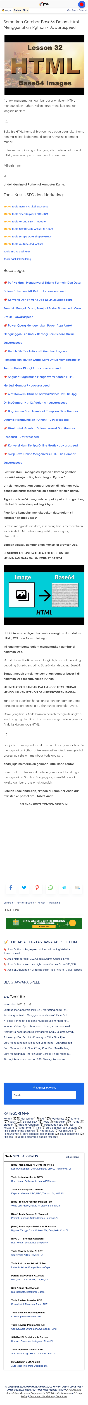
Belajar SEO (29, 1121)
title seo (8, 1136)
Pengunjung (11, 1133)
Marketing (26, 1118)
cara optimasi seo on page (38, 1133)
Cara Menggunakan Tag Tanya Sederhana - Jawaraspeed (38, 1042)
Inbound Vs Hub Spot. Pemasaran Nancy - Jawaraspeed (37, 1026)
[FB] (11, 889)
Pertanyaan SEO (53, 1124)
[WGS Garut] (44, 930)
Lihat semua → (74, 1157)
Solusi (12, 1121)
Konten (8, 1118)
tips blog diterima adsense (19, 1130)
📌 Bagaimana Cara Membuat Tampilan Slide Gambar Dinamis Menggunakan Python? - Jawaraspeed (41, 415)
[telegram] (64, 889)
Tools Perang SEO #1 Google (25, 221)
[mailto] (77, 889)
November (10, 1004)
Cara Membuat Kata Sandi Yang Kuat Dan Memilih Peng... (37, 1048)
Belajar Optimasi (29, 1124)
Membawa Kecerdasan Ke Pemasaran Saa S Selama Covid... (39, 1031)
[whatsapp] (51, 889)
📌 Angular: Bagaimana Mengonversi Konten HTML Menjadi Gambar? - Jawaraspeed (39, 381)
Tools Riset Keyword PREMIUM (26, 214)
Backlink (60, 1121)
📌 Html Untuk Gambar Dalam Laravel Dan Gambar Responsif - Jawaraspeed (39, 432)
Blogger (8, 1124)
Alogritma (24, 1127)
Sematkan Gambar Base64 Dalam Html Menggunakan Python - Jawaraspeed (41, 24)
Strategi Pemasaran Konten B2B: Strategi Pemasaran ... (36, 1059)
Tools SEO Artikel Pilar (17, 251)
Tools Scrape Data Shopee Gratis (28, 236)
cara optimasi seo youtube (61, 1127)
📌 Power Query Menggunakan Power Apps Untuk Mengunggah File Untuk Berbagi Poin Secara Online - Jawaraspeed (40, 334)
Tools (45, 1121)
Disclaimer (61, 1396)
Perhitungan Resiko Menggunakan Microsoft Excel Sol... (36, 1015)
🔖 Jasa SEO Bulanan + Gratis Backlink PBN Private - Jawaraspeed (43, 969)
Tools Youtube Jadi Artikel (23, 244)
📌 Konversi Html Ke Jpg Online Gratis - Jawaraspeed (41, 445)
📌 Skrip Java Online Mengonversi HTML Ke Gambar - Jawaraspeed (41, 458)
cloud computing (69, 1133)
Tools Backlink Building (17, 259)
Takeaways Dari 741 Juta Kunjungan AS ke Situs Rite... (35, 1037)
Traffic (75, 1121)
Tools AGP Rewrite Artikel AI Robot (28, 229)
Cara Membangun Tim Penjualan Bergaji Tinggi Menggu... (37, 1053)
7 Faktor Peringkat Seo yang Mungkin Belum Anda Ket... (36, 1020)
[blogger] (24, 889)
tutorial (75, 1118)
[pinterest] (37, 889)
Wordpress (57, 1118)
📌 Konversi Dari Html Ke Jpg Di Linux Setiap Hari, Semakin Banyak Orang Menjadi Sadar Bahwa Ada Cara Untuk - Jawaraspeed (42, 308)
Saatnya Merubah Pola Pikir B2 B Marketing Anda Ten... (36, 1010)
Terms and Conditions (41, 1396)
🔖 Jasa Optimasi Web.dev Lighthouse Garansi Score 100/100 (40, 964)
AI (42, 1118)
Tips (38, 1127)
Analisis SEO (46, 1130)
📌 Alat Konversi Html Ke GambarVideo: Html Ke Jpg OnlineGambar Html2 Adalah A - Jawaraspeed (40, 398)
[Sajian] (21, 10)
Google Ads (66, 1130)
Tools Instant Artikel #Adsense (26, 206)
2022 (6, 996)
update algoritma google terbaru (37, 1136)
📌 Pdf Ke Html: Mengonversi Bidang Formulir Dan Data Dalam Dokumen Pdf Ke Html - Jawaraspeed (42, 287)
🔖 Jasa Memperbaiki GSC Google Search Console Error (36, 958)
